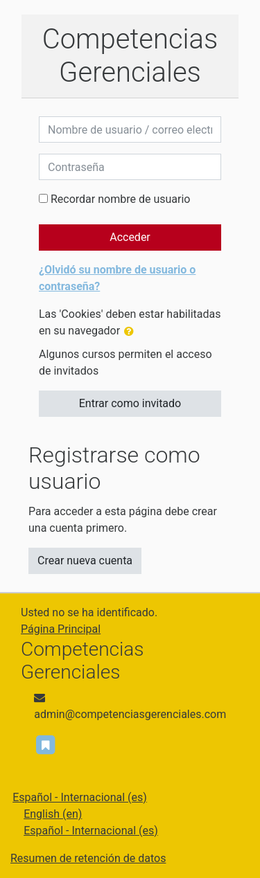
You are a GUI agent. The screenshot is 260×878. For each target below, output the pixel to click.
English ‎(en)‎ (53, 814)
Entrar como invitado (130, 403)
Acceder (130, 237)
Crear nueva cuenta (84, 560)
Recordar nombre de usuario (120, 199)
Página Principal (61, 629)
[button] (132, 332)
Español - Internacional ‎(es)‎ (79, 797)
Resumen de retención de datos (88, 858)
